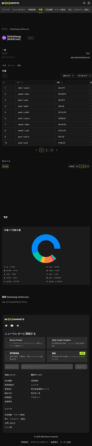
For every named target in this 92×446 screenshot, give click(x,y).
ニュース (34, 385)
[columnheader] (36, 82)
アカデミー (35, 397)
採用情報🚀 (9, 385)
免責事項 (8, 401)
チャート (11, 65)
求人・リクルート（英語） (79, 9)
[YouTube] (11, 326)
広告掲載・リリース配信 (55, 9)
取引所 (5, 29)
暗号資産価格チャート (40, 389)
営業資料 (34, 380)
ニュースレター (18, 9)
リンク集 (8, 427)
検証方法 (8, 393)
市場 (40, 9)
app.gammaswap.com (80, 57)
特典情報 (32, 9)
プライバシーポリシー (39, 442)
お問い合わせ (10, 423)
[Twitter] (6, 326)
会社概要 (8, 380)
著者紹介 (8, 389)
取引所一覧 (35, 393)
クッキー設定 (65, 442)
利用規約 (8, 397)
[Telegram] (17, 326)
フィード (5, 9)
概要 (19, 65)
